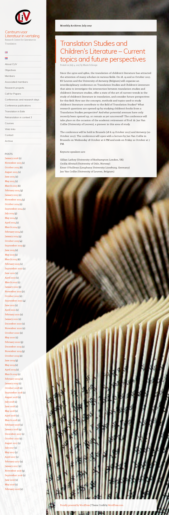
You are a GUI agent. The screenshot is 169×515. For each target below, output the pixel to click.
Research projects (14, 87)
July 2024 (9, 213)
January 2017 (11, 466)
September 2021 (13, 300)
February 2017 (12, 461)
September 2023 (13, 245)
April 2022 (10, 277)
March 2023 (11, 259)
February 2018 (12, 424)
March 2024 (11, 227)
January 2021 (11, 319)
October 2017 (12, 438)
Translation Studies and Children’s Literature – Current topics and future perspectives (103, 51)
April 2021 (10, 309)
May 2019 (10, 364)
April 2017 (10, 456)
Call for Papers (13, 93)
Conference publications (18, 105)
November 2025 (13, 162)
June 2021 (10, 305)
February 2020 (12, 341)
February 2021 (12, 314)
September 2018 (14, 392)
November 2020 (13, 328)
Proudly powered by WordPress (75, 505)
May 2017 (10, 452)
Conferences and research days (22, 99)
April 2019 (10, 369)
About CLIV (11, 64)
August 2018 (11, 397)
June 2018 (10, 406)
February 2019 (12, 378)
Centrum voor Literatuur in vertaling (22, 33)
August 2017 (11, 443)
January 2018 (11, 429)
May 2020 (10, 337)
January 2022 (11, 286)
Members (10, 76)
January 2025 (11, 194)
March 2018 (11, 420)
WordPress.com (115, 505)
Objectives (10, 70)
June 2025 (10, 176)
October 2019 (12, 355)
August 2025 (11, 171)
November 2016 (13, 470)
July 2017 (9, 447)
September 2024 (14, 208)
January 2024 (11, 236)
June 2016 (10, 479)
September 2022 (14, 268)
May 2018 (10, 410)
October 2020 (12, 332)
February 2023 (12, 263)
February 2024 (12, 231)
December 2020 (13, 323)
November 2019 (13, 351)
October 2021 (12, 296)
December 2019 (13, 346)
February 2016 (12, 489)
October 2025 (12, 167)
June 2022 (10, 273)
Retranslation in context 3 (18, 117)
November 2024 (13, 199)
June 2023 (10, 250)
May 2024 (10, 217)
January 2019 (11, 383)
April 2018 (10, 415)
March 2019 (11, 374)
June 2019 (10, 360)
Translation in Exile (15, 111)
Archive (9, 140)
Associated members (16, 81)
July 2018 (9, 401)
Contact (9, 135)
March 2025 (11, 185)
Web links (10, 129)
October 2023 (12, 240)
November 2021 (13, 291)
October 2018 (12, 387)
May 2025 (10, 181)
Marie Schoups (90, 65)
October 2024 (12, 204)
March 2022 (11, 282)
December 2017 (13, 433)
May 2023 (10, 254)
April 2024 (10, 222)
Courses (9, 123)
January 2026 (11, 158)
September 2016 (14, 475)
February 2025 (12, 190)
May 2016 (10, 484)
